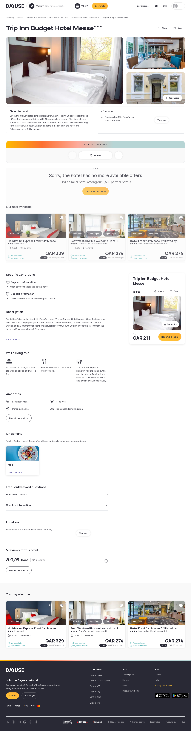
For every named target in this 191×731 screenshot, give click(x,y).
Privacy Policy (170, 722)
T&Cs (183, 722)
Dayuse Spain (95, 697)
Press (124, 685)
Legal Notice (155, 722)
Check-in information (57, 505)
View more (13, 339)
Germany (10, 17)
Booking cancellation (163, 685)
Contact (158, 674)
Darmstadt (30, 17)
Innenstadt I (94, 17)
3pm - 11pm (154, 621)
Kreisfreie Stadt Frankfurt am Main (53, 17)
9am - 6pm (137, 621)
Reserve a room (169, 336)
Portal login (30, 695)
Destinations (143, 6)
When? (95, 155)
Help (157, 680)
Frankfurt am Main (79, 17)
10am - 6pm (94, 621)
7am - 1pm (77, 621)
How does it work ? (57, 494)
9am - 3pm (14, 621)
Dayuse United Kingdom (100, 680)
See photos (172, 98)
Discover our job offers (131, 691)
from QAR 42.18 (16, 472)
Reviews (125, 680)
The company (128, 674)
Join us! (12, 695)
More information (18, 418)
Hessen (20, 17)
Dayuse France (96, 675)
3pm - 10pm (111, 621)
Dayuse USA (95, 686)
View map (161, 120)
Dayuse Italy (95, 691)
